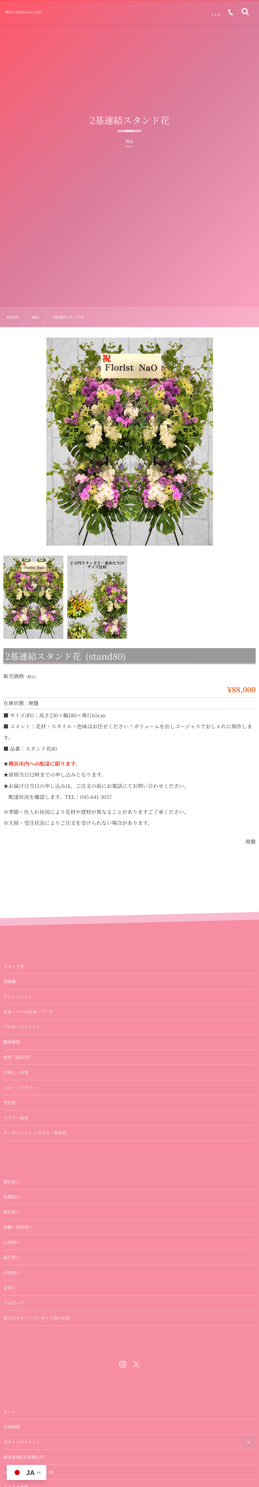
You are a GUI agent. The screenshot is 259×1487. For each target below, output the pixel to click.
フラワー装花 (15, 1135)
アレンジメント (17, 1014)
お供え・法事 (15, 1090)
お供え (9, 1305)
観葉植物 (11, 1059)
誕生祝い (11, 1274)
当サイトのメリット (21, 1459)
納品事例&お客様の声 (23, 1474)
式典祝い (11, 1290)
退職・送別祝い (18, 1244)
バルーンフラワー (20, 1105)
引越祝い (11, 1214)
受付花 (9, 1120)
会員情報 (11, 1444)
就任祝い (11, 1229)
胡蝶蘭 (9, 999)
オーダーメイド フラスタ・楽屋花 (34, 1150)
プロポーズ (13, 1320)
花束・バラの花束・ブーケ (28, 1029)
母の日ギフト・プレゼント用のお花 (36, 1335)
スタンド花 (13, 983)
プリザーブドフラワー (23, 1044)
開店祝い (11, 1199)
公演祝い (11, 1259)
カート (9, 1429)
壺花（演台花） (18, 1074)
